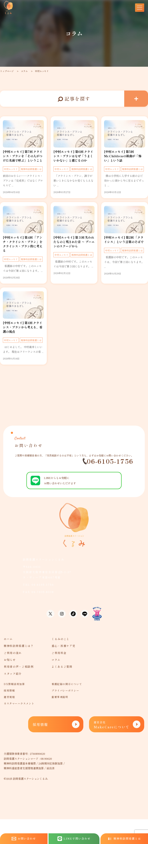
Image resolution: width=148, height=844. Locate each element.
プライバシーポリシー (65, 690)
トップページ (7, 71)
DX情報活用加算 (14, 684)
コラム (24, 71)
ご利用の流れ (13, 653)
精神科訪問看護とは (31, 169)
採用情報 (9, 690)
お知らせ (10, 660)
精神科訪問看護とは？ (19, 646)
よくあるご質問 (62, 666)
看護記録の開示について (67, 684)
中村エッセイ (42, 71)
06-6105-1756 (108, 461)
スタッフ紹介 (13, 674)
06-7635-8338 (43, 592)
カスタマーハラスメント (19, 703)
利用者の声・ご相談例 (19, 666)
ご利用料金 (59, 653)
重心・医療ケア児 (63, 646)
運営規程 (9, 697)
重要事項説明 (60, 697)
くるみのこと (60, 639)
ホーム (8, 639)
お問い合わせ (24, 838)
